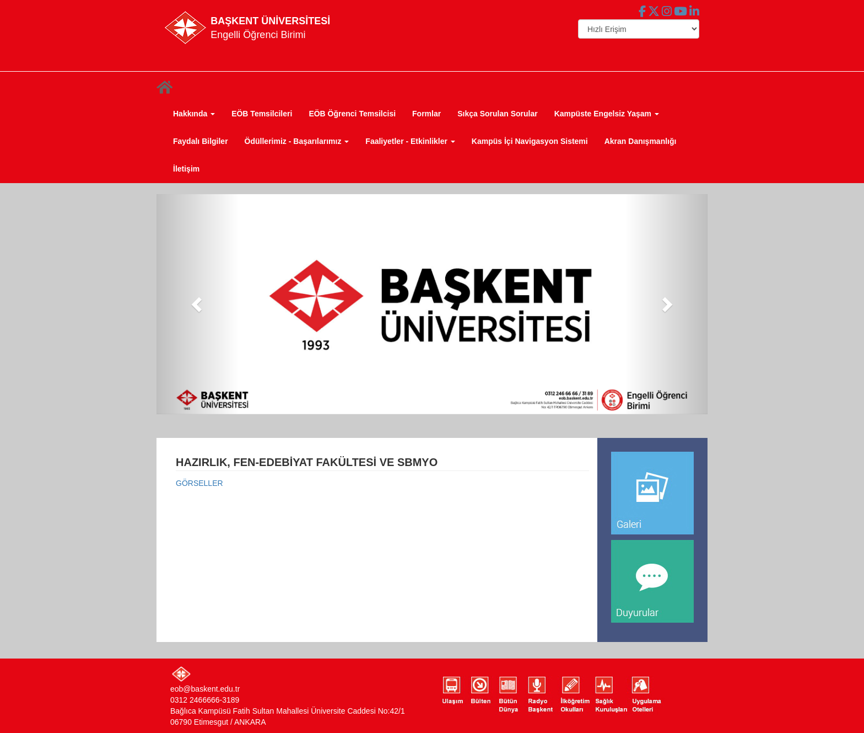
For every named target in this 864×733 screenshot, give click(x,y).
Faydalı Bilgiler (200, 141)
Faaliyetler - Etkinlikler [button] (410, 141)
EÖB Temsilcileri (261, 113)
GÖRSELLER (199, 483)
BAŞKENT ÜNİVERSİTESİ (270, 20)
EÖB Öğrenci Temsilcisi (352, 113)
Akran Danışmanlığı (640, 141)
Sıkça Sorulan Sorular (497, 113)
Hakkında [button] (194, 113)
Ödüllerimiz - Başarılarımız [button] (297, 141)
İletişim (186, 168)
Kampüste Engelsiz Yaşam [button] (606, 113)
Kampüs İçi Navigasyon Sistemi (530, 141)
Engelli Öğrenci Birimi (257, 34)
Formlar (426, 113)
